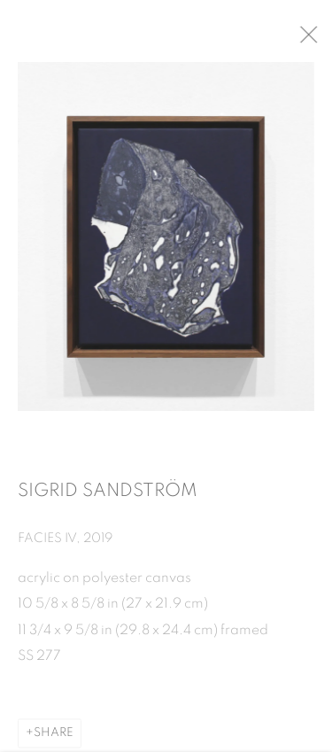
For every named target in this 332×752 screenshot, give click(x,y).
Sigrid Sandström (107, 495)
